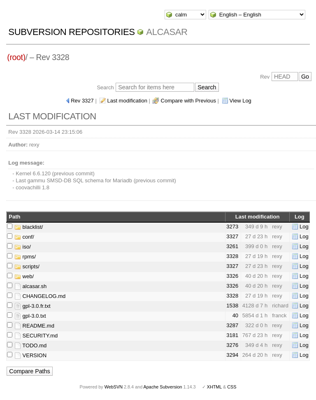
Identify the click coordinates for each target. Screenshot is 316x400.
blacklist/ (28, 227)
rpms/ (25, 256)
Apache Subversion (163, 386)
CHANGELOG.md (39, 296)
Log (304, 226)
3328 (232, 256)
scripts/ (27, 266)
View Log (240, 101)
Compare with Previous (188, 101)
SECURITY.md (36, 336)
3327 (232, 236)
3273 (232, 226)
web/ (24, 276)
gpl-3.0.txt (30, 316)
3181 (232, 335)
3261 (232, 246)
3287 (232, 325)
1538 (232, 305)
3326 (232, 276)
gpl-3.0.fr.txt (32, 306)
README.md (34, 326)
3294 (232, 355)
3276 (232, 345)
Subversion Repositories (71, 32)
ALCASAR (166, 32)
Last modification (127, 101)
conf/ (24, 237)
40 (235, 315)
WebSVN (114, 386)
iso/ (22, 247)
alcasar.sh (30, 286)
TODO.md (30, 345)
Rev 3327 (82, 101)
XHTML (214, 386)
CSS (231, 386)
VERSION (30, 355)
